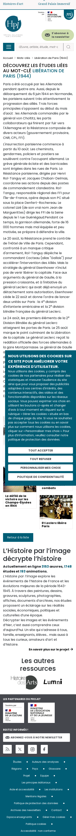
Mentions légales (36, 796)
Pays (35, 768)
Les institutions (54, 789)
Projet (26, 775)
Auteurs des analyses (45, 762)
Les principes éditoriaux (36, 782)
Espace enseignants (19, 817)
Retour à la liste (18, 537)
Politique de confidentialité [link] (40, 477)
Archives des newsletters (26, 810)
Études (17, 762)
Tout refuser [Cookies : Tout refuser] (40, 459)
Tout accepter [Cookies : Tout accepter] (40, 450)
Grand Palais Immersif (54, 4)
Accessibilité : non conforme (38, 831)
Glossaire (54, 768)
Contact (56, 810)
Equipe (44, 775)
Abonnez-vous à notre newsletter (33, 737)
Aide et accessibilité (22, 789)
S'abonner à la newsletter (61, 35)
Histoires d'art (13, 4)
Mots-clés (23, 58)
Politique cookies (36, 824)
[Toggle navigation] (8, 47)
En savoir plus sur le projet (49, 649)
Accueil (8, 58)
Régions (17, 768)
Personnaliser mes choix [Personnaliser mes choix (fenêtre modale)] (40, 468)
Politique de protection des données (36, 803)
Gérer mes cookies (54, 817)
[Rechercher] (39, 47)
